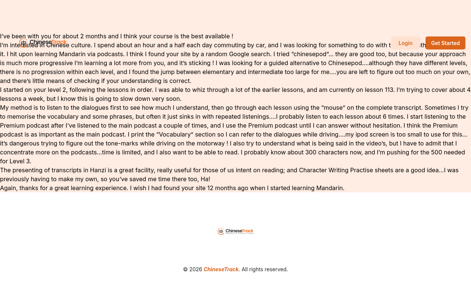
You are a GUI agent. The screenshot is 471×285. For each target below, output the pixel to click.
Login (405, 43)
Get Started (445, 43)
